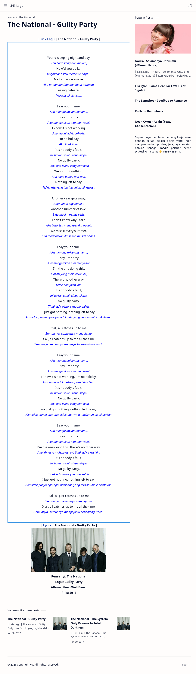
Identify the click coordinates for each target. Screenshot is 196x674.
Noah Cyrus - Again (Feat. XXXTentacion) (153, 125)
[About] (6, 26)
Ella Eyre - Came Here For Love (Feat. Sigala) (160, 89)
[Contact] (6, 34)
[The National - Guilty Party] (66, 625)
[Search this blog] (77, 6)
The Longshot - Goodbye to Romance (161, 102)
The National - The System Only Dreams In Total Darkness (95, 624)
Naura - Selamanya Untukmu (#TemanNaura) (155, 64)
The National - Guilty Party (33, 622)
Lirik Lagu (17, 6)
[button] (189, 5)
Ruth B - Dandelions (149, 112)
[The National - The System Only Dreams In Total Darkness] (123, 625)
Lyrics (52, 527)
